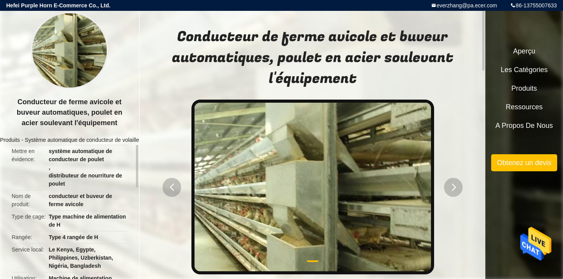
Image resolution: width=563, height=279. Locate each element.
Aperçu (524, 51)
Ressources (524, 107)
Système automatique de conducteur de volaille (82, 140)
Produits (10, 140)
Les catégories (523, 70)
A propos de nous (524, 125)
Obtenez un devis (524, 163)
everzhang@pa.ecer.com (466, 5)
